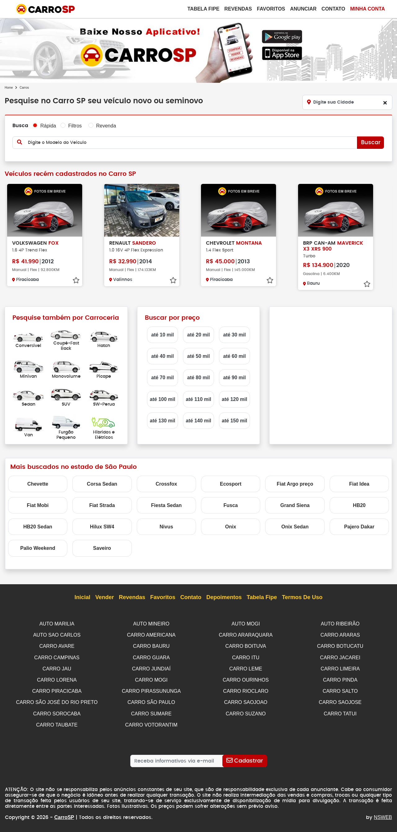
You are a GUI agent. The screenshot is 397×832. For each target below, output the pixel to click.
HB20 (359, 505)
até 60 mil (234, 356)
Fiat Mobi (38, 505)
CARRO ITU (245, 656)
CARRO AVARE (56, 645)
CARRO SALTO (340, 689)
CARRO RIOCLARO (245, 689)
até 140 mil (198, 420)
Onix (230, 526)
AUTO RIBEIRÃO (340, 623)
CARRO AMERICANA (151, 634)
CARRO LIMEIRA (340, 667)
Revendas (238, 8)
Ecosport (230, 484)
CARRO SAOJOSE (340, 700)
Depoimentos (224, 597)
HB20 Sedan (37, 526)
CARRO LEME (245, 667)
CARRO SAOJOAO (245, 700)
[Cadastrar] (244, 758)
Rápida (48, 125)
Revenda (106, 125)
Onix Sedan (295, 526)
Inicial (82, 597)
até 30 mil (234, 334)
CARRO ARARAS (340, 634)
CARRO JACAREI (340, 656)
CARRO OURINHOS (246, 678)
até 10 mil (162, 334)
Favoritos (271, 8)
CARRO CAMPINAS (56, 656)
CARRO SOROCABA (57, 711)
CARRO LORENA (57, 678)
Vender (104, 597)
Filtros (75, 125)
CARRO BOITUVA (245, 645)
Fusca (231, 505)
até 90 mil (234, 377)
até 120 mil (234, 399)
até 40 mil (162, 356)
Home (9, 87)
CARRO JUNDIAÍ (151, 667)
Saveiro (102, 548)
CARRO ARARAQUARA (246, 634)
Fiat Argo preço (295, 484)
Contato (333, 8)
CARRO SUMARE (151, 711)
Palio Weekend (37, 548)
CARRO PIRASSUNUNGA (151, 689)
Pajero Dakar (359, 526)
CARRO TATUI (340, 711)
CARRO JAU (56, 667)
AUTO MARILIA (56, 623)
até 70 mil (162, 377)
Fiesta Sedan (166, 505)
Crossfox (166, 484)
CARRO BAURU (151, 645)
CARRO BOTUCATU (340, 645)
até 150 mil (234, 420)
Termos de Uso (302, 597)
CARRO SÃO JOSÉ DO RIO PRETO (57, 700)
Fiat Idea (359, 484)
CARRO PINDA (340, 678)
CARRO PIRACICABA (57, 689)
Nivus (166, 526)
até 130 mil (162, 420)
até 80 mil (198, 377)
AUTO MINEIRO (151, 623)
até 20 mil (198, 334)
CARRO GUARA (151, 656)
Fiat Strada (102, 505)
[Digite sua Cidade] (347, 102)
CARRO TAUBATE (57, 722)
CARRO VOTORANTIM (151, 722)
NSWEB (383, 814)
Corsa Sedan (102, 484)
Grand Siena (295, 505)
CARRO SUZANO (246, 711)
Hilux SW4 (102, 526)
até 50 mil (198, 356)
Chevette (37, 484)
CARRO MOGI (151, 678)
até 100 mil (162, 399)
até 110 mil (198, 399)
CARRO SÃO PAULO (151, 700)
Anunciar (303, 8)
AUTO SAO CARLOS (57, 634)
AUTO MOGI (246, 623)
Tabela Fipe (203, 8)
